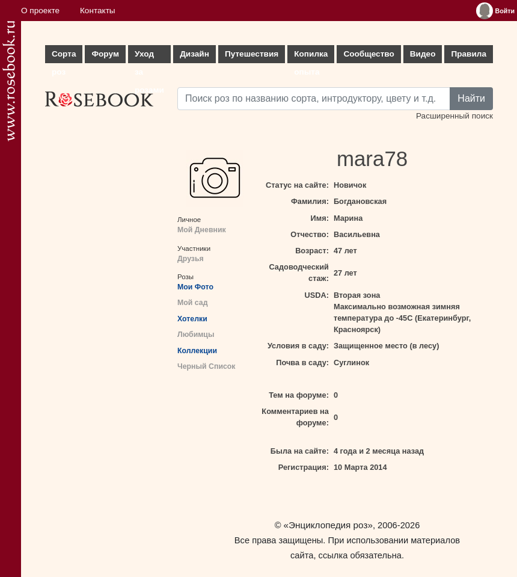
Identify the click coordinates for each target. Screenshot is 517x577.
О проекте (40, 10)
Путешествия (251, 53)
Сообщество (368, 53)
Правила (468, 53)
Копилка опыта (311, 56)
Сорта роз (64, 56)
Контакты (97, 10)
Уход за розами (149, 56)
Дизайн (194, 53)
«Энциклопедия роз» (328, 525)
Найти (471, 98)
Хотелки (192, 319)
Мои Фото (195, 287)
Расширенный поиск (454, 115)
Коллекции (197, 351)
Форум (104, 53)
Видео (423, 53)
